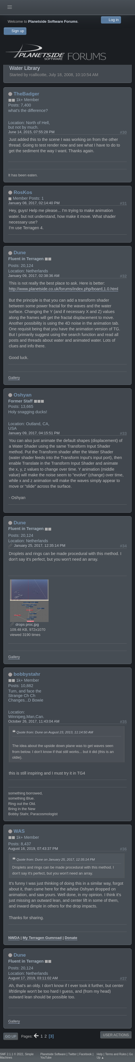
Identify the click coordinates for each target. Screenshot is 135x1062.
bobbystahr (27, 674)
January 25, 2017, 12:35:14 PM (39, 545)
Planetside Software (53, 1054)
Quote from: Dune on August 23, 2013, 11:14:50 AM (54, 732)
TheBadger (26, 94)
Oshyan (23, 395)
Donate (71, 938)
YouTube (45, 1057)
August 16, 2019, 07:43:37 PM (33, 848)
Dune (20, 252)
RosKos (23, 192)
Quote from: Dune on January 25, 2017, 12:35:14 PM (55, 859)
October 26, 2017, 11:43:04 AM (33, 721)
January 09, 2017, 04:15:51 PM (34, 433)
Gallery (14, 377)
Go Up (10, 1036)
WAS (19, 831)
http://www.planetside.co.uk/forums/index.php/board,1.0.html (63, 289)
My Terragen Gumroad (42, 938)
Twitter (72, 1054)
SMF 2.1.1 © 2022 (11, 1054)
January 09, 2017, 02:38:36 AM (33, 276)
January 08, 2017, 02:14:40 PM (34, 203)
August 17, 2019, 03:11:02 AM (33, 978)
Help (100, 1054)
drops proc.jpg (24, 624)
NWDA (14, 938)
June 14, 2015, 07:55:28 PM (31, 132)
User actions (116, 1035)
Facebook (85, 1054)
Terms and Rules (115, 1054)
